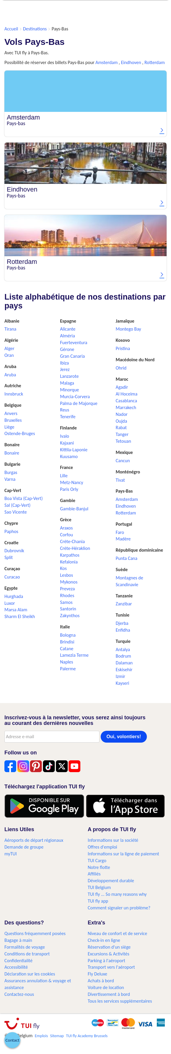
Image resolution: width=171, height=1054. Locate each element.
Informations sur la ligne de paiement (123, 854)
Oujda (121, 421)
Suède (122, 569)
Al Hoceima (126, 394)
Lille (64, 475)
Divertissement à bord (109, 994)
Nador (121, 414)
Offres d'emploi (102, 847)
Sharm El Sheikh (19, 616)
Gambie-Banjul (74, 509)
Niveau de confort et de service (117, 933)
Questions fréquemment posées (35, 933)
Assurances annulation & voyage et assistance (37, 984)
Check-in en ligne (104, 940)
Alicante (67, 329)
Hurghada (13, 596)
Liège (9, 427)
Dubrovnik (14, 550)
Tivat (120, 480)
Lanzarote (69, 376)
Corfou (66, 534)
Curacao (12, 577)
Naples (66, 662)
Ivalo (64, 436)
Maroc (122, 379)
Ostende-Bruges (19, 433)
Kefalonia (69, 562)
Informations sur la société (113, 840)
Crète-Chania (72, 541)
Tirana (10, 329)
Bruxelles (13, 420)
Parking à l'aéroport (106, 960)
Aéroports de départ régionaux (33, 840)
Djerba (122, 623)
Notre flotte (99, 867)
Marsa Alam (15, 609)
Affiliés (94, 874)
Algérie (11, 340)
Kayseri (122, 683)
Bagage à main (18, 940)
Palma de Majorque (78, 403)
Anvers (10, 413)
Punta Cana (126, 558)
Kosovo (123, 340)
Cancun (123, 460)
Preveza (67, 588)
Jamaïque (125, 321)
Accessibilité (16, 967)
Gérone (67, 349)
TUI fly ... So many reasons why (117, 894)
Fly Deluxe (97, 974)
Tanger (122, 434)
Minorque (69, 390)
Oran (9, 355)
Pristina (123, 348)
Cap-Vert (12, 490)
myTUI (10, 854)
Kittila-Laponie (73, 449)
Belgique (12, 405)
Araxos (66, 528)
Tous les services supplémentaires (120, 1001)
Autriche (12, 385)
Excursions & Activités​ (108, 954)
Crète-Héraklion (75, 548)
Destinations (35, 29)
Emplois (41, 1035)
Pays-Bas (124, 491)
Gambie (67, 500)
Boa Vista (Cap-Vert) (23, 498)
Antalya (123, 649)
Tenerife (67, 416)
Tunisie (123, 615)
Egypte (11, 588)
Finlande (68, 428)
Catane (66, 648)
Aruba (10, 366)
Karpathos (69, 555)
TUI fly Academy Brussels (86, 1035)
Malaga (67, 383)
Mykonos (68, 582)
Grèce (66, 519)
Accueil (11, 29)
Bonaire (12, 444)
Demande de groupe (24, 847)
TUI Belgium (99, 887)
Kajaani (67, 443)
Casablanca (126, 400)
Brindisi (67, 642)
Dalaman (124, 663)
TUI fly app (98, 901)
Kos (63, 568)
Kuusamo (69, 456)
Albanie (11, 321)
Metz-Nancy (71, 482)
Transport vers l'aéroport (111, 967)
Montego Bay (128, 329)
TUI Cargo (97, 860)
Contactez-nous (19, 994)
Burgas (10, 472)
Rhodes (67, 595)
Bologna (68, 635)
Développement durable (111, 880)
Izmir (120, 676)
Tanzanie (124, 596)
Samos (66, 602)
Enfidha (123, 630)
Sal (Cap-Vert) (17, 505)
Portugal (124, 524)
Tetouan (123, 441)
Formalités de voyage (24, 947)
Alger (9, 348)
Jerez (65, 369)
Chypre (11, 523)
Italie (65, 627)
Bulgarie (12, 464)
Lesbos (66, 575)
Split (8, 557)
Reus (64, 410)
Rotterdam (155, 62)
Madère (123, 539)
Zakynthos (69, 615)
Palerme (68, 668)
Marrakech (126, 407)
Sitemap (57, 1035)
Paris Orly (69, 489)
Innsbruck (13, 394)
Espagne (68, 321)
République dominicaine (139, 550)
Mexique (124, 452)
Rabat (121, 427)
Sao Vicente (15, 512)
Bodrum (123, 656)
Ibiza (64, 363)
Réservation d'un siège (109, 947)
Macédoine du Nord (135, 359)
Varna (10, 479)
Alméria (67, 336)
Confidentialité (18, 960)
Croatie (11, 542)
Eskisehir (124, 669)
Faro (120, 532)
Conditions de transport (27, 954)
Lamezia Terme (74, 655)
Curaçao (12, 568)
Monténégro (128, 472)
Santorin (68, 609)
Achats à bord (101, 980)
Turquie (123, 641)
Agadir (122, 387)
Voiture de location (106, 987)
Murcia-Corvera (75, 396)
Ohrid (121, 368)
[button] (12, 1040)
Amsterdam (106, 62)
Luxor (9, 603)
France (66, 467)
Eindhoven (131, 62)
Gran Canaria (72, 356)
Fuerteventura (73, 342)
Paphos (11, 531)
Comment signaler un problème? (119, 908)
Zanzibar (124, 604)
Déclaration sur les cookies (29, 974)
